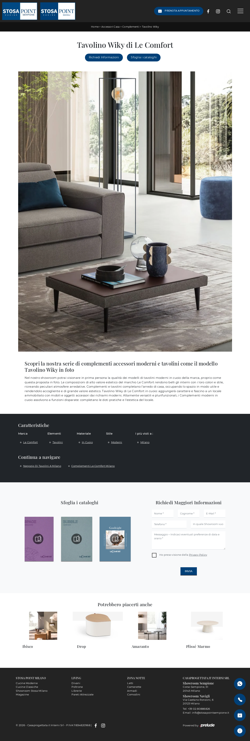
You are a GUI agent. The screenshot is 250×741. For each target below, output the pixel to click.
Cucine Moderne (27, 683)
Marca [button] (23, 433)
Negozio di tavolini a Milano (42, 465)
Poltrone (77, 686)
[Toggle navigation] (239, 11)
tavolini (58, 442)
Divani (75, 683)
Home (95, 26)
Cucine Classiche (27, 686)
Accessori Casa (110, 26)
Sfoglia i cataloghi (144, 57)
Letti (130, 683)
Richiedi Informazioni (104, 57)
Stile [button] (109, 433)
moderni (116, 442)
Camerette (134, 686)
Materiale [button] (84, 433)
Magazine (22, 694)
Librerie (76, 690)
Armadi (132, 690)
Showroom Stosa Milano (31, 690)
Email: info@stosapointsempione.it (206, 712)
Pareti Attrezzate (82, 694)
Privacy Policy (198, 554)
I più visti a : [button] (144, 433)
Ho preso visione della (183, 554)
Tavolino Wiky (150, 26)
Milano (145, 442)
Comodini (133, 694)
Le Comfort (30, 442)
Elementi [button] (54, 433)
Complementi (130, 26)
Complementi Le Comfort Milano (93, 465)
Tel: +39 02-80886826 (196, 708)
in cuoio (87, 442)
